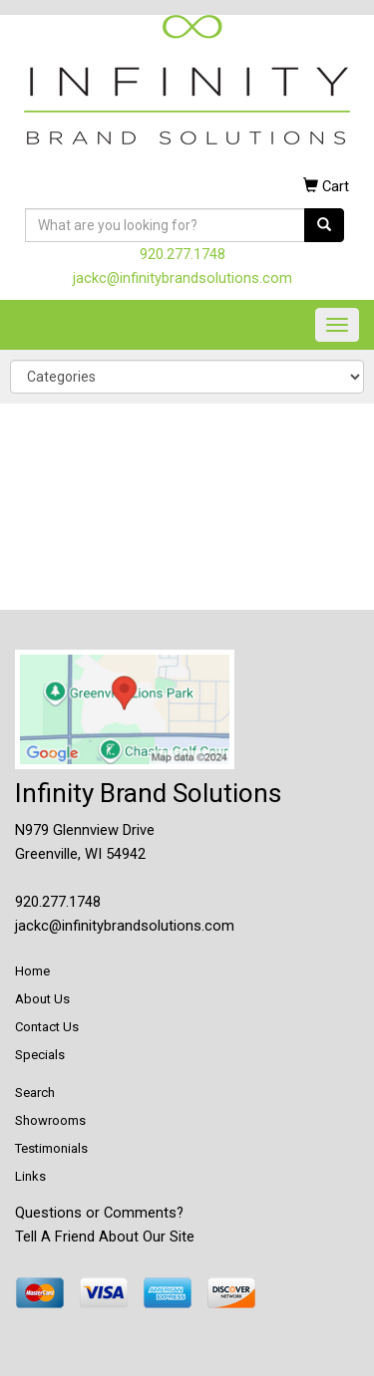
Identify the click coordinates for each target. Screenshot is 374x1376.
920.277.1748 (182, 254)
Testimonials (51, 1148)
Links (30, 1176)
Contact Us (47, 1026)
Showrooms (50, 1120)
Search (35, 1092)
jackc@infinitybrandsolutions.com (182, 278)
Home (32, 970)
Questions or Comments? (99, 1213)
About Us (42, 998)
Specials (40, 1054)
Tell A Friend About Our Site (104, 1236)
